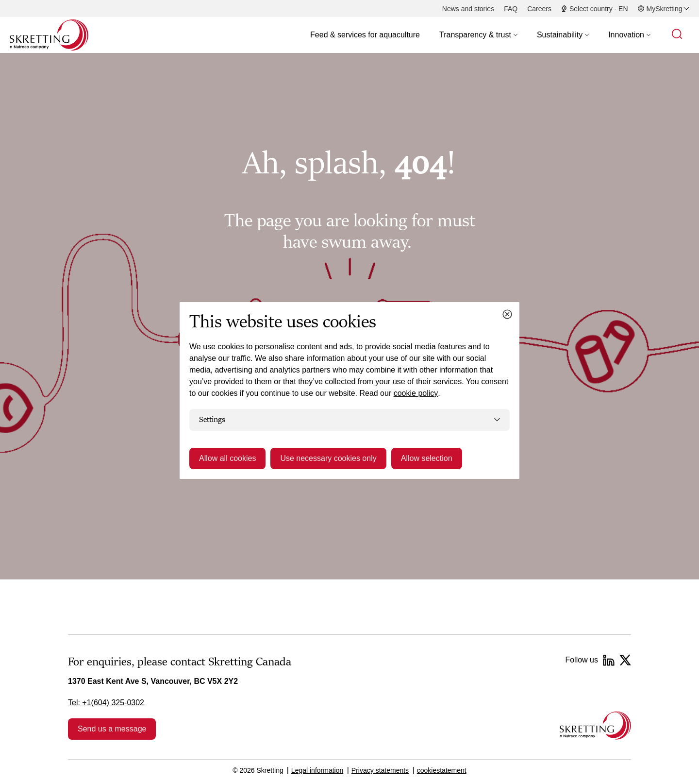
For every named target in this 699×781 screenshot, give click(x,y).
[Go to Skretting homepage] (49, 35)
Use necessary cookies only (328, 458)
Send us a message (112, 729)
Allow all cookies (227, 458)
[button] (478, 35)
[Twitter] (625, 660)
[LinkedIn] (609, 660)
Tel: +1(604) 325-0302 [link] (106, 702)
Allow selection (426, 458)
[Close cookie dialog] (507, 314)
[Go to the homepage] (595, 725)
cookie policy (416, 393)
